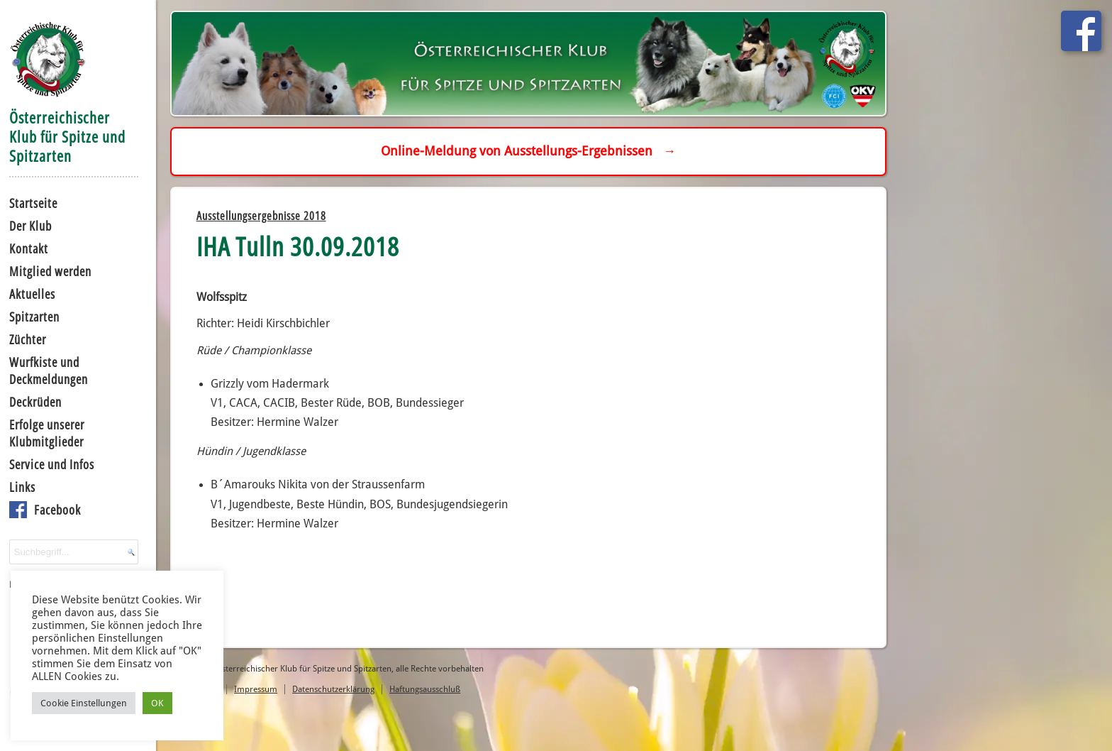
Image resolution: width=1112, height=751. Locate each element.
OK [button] (157, 703)
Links (22, 486)
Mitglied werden (50, 271)
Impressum (255, 689)
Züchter (27, 339)
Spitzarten (34, 316)
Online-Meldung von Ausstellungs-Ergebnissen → (528, 150)
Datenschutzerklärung (333, 689)
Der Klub (30, 225)
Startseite (33, 203)
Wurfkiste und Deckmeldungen (48, 370)
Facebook (57, 509)
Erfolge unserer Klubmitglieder (46, 433)
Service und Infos (51, 464)
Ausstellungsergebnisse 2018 (261, 216)
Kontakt (28, 248)
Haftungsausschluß (424, 689)
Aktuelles (32, 293)
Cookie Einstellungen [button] (83, 703)
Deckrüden (35, 401)
